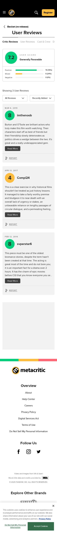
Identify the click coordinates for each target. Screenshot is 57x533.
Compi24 (23, 178)
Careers (28, 405)
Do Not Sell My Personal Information (28, 431)
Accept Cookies (41, 527)
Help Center (28, 399)
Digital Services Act (28, 418)
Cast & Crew (43, 41)
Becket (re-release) (15, 27)
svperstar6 (24, 244)
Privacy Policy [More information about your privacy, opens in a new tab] (45, 520)
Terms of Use (28, 424)
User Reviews (27, 41)
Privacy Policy (28, 412)
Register (48, 12)
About (28, 392)
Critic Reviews (10, 41)
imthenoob (24, 115)
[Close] (53, 506)
